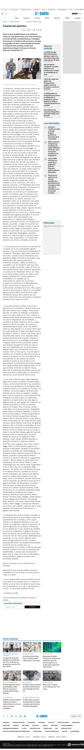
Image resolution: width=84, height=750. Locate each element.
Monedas (46, 226)
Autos (24, 728)
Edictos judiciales (52, 731)
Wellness (25, 725)
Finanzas (37, 18)
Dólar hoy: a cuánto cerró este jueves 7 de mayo (51, 687)
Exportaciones (51, 9)
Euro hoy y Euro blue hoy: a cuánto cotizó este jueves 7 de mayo (31, 658)
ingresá (80, 13)
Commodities (56, 226)
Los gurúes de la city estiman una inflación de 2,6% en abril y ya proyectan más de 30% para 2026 (12, 662)
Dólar (17, 18)
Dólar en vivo (15, 9)
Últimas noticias (18, 722)
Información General (11, 728)
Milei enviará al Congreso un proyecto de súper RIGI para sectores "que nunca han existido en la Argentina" (54, 149)
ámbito (5, 21)
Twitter (3, 716)
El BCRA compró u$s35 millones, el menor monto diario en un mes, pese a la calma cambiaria (12, 704)
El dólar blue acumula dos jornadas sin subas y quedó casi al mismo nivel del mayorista (31, 703)
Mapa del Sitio (66, 728)
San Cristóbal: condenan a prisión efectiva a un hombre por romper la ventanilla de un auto (51, 70)
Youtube (20, 716)
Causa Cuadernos (62, 9)
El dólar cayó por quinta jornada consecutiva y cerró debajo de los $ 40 (32, 688)
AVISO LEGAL (37, 731)
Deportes (54, 725)
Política (47, 18)
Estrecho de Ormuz (25, 9)
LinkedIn (16, 716)
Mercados (76, 722)
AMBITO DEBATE (57, 737)
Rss (56, 728)
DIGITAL (24, 737)
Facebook (7, 716)
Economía (26, 18)
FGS (71, 9)
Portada (6, 722)
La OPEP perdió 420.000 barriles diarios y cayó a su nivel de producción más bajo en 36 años (51, 56)
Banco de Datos (63, 722)
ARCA (43, 9)
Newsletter (80, 17)
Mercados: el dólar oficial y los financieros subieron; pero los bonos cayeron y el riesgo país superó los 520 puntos (51, 661)
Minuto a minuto (48, 654)
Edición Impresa (67, 725)
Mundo (45, 725)
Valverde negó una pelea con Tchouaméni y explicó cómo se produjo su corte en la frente (51, 84)
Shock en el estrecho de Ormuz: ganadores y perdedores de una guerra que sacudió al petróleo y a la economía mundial (54, 184)
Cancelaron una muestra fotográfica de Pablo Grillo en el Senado (51, 113)
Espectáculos (35, 728)
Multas (64, 731)
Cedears (62, 226)
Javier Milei (36, 9)
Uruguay (77, 18)
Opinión (67, 18)
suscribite (74, 13)
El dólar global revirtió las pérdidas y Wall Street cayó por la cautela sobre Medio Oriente (11, 689)
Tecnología (47, 728)
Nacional (35, 725)
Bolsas (51, 226)
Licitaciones (74, 731)
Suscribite (32, 606)
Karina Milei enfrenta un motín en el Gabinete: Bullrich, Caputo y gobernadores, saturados (54, 165)
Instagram (11, 716)
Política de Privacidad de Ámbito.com (16, 731)
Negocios (57, 18)
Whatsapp (25, 716)
